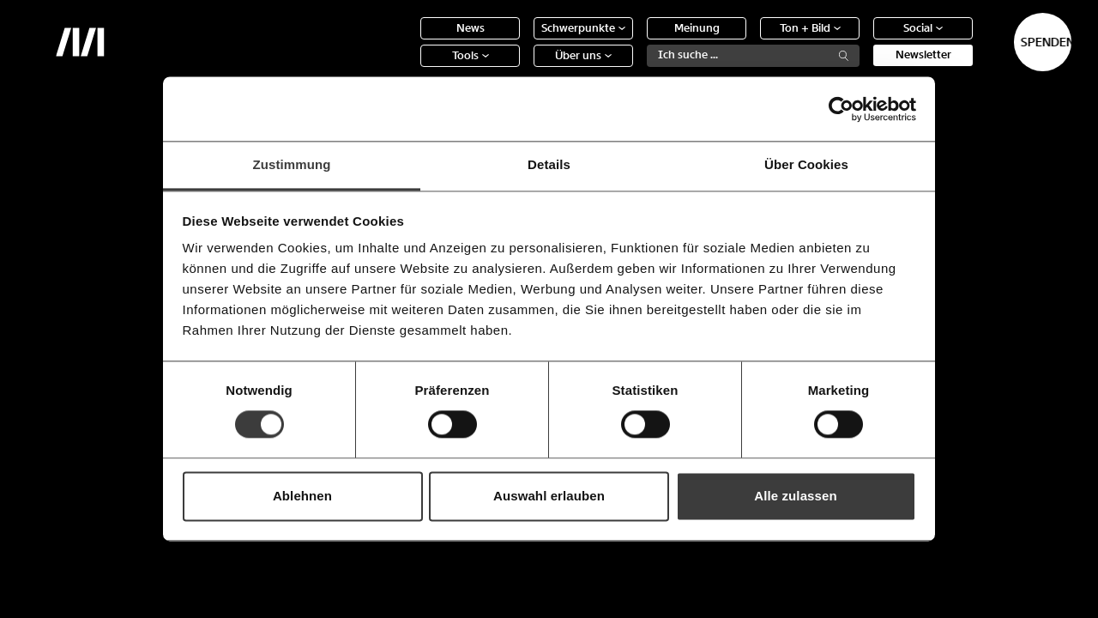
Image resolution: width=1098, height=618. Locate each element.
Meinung (637, 40)
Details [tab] (549, 164)
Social (863, 40)
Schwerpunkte (523, 40)
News (410, 40)
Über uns (523, 68)
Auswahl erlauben (549, 495)
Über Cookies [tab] (806, 164)
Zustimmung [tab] (292, 164)
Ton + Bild (750, 40)
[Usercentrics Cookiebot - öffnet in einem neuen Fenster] (841, 109)
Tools (410, 68)
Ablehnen (302, 495)
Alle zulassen (795, 495)
